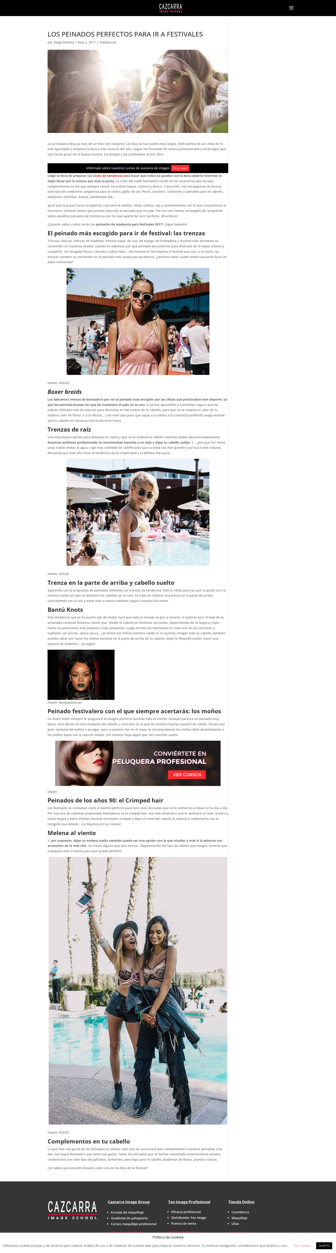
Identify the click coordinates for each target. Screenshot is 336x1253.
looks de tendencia (107, 176)
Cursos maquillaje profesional (134, 1224)
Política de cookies (182, 1232)
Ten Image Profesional (189, 1201)
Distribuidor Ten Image (188, 1218)
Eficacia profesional (186, 1212)
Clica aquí (180, 168)
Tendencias (108, 42)
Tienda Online (241, 1201)
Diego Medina (64, 42)
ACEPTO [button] (324, 1246)
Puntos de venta (183, 1223)
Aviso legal (236, 1232)
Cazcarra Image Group (129, 1201)
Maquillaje (239, 1218)
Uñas (235, 1224)
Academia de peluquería (129, 1218)
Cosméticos (240, 1212)
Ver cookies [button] (302, 1245)
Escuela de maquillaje (127, 1212)
